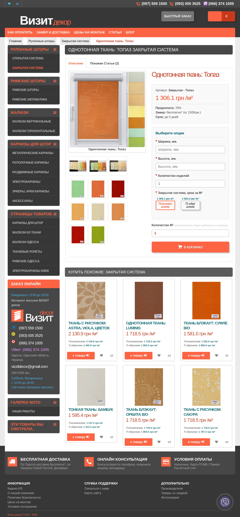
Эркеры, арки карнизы (30, 191)
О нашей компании (21, 493)
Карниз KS (15, 488)
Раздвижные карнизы (30, 172)
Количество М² (190, 225)
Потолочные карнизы (30, 162)
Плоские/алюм (165, 205)
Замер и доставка (53, 32)
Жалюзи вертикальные (31, 121)
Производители (172, 488)
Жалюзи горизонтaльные (33, 131)
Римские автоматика (29, 99)
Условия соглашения (22, 506)
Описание (75, 63)
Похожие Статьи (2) (104, 63)
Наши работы (23, 411)
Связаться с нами (96, 488)
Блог (130, 32)
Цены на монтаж (19, 502)
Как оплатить (20, 32)
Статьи (115, 32)
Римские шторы (25, 89)
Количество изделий (173, 175)
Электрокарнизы (26, 181)
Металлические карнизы (32, 153)
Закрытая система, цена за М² (180, 192)
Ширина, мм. (167, 141)
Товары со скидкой (174, 493)
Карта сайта (92, 493)
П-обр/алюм (190, 205)
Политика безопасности (24, 497)
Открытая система (28, 58)
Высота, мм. (167, 158)
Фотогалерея (170, 497)
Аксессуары (22, 201)
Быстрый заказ (177, 16)
